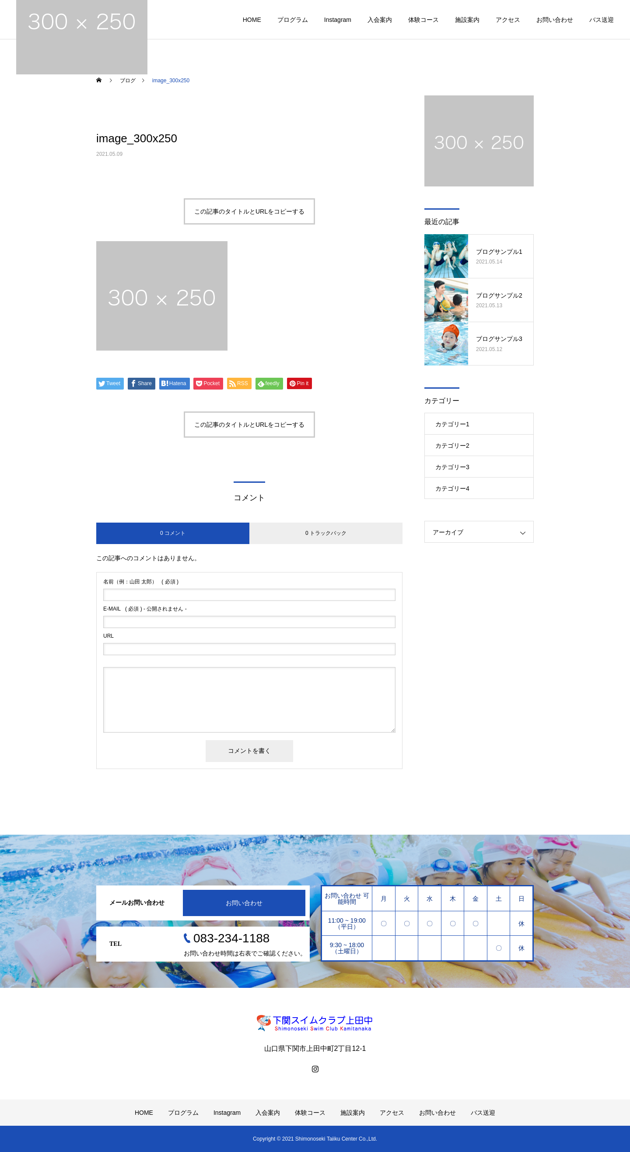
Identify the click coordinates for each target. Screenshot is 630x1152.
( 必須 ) (140, 581)
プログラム (292, 19)
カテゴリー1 (452, 424)
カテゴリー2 (452, 445)
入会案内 (380, 19)
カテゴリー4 (452, 488)
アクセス (508, 19)
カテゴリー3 (452, 467)
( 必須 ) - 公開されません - (145, 608)
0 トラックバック (325, 533)
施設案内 (467, 19)
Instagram (337, 19)
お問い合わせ (554, 19)
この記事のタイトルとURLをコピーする (249, 211)
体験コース (423, 19)
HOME (252, 19)
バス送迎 (601, 19)
